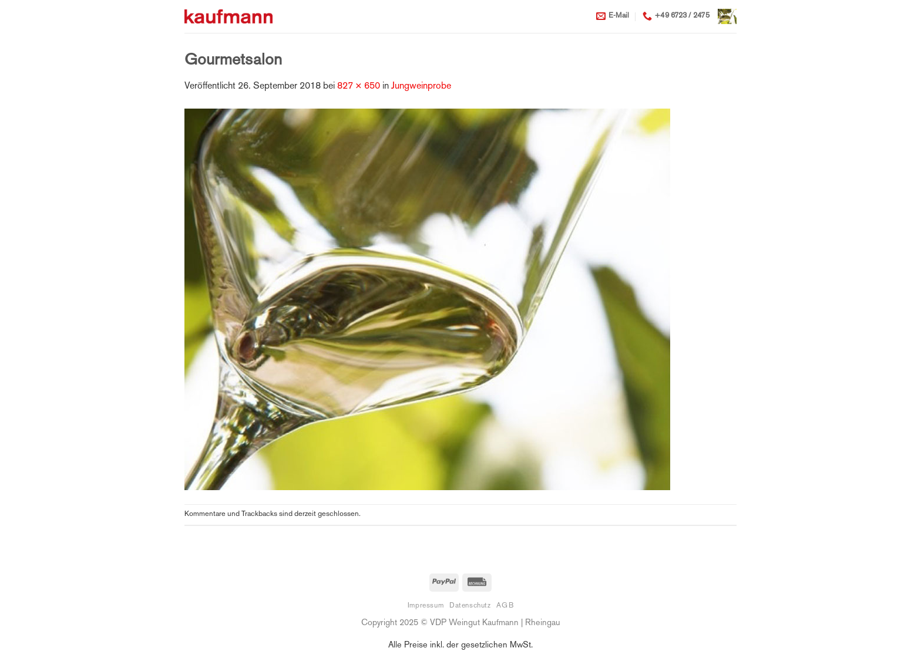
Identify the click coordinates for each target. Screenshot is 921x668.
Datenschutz (470, 605)
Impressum (426, 605)
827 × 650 (358, 86)
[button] (727, 16)
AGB (504, 605)
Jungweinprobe (421, 86)
